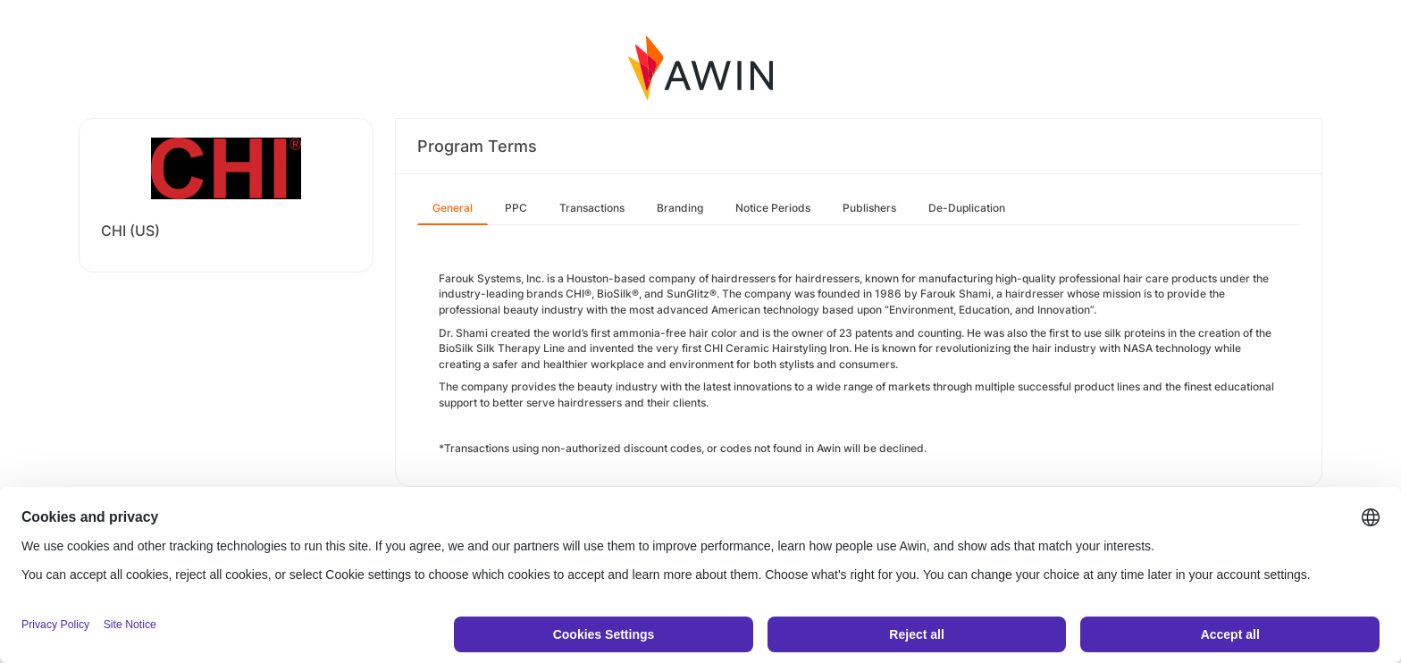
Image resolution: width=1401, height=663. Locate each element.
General (452, 207)
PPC (516, 207)
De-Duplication (966, 207)
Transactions (592, 207)
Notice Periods (772, 207)
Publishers (869, 207)
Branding (680, 207)
